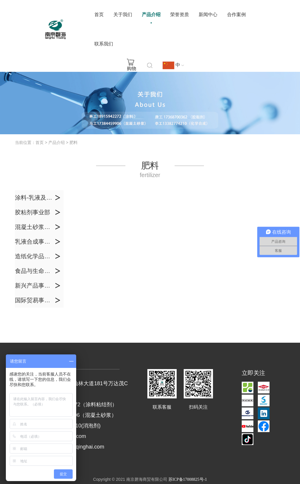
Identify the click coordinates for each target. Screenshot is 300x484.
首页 (99, 14)
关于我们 (122, 14)
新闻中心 (208, 14)
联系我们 (103, 43)
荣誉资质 (179, 14)
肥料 (73, 142)
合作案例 (236, 14)
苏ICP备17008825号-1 (187, 479)
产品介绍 (151, 14)
